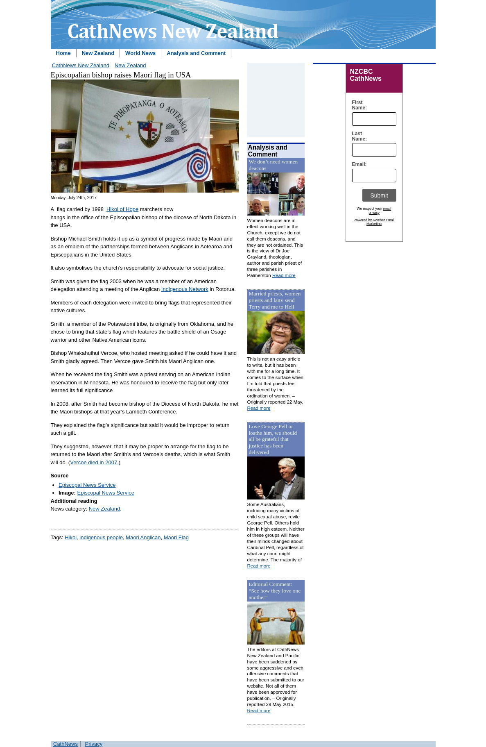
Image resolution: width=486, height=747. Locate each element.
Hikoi (71, 537)
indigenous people (101, 537)
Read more (284, 275)
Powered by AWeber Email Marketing (374, 222)
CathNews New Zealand (80, 65)
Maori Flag (176, 537)
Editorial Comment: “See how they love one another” (275, 590)
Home (63, 53)
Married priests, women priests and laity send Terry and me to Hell (275, 300)
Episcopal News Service (87, 485)
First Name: (357, 105)
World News (140, 53)
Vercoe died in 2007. (94, 462)
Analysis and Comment (196, 53)
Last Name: (357, 136)
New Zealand (98, 53)
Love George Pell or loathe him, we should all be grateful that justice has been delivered (273, 439)
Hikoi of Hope (122, 209)
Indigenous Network (184, 289)
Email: (357, 164)
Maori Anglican (143, 537)
